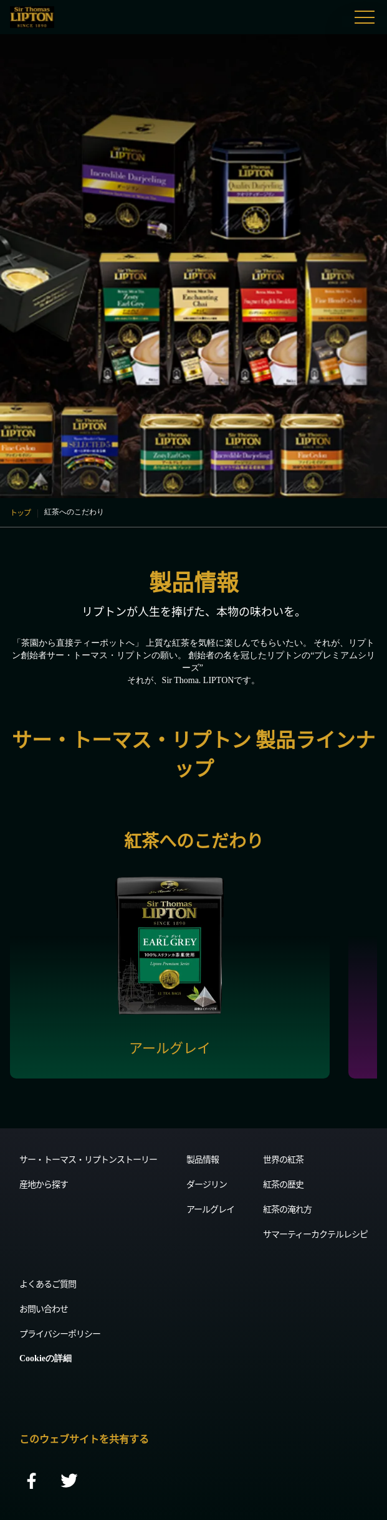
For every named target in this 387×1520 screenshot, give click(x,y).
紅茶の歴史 (283, 1184)
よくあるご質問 (47, 1283)
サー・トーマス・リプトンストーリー (88, 1159)
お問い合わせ (43, 1308)
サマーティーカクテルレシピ (315, 1233)
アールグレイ (210, 1208)
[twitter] (69, 1481)
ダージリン (206, 1184)
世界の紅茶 (283, 1159)
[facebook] (31, 1481)
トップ (20, 512)
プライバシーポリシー (59, 1333)
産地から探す (43, 1184)
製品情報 (202, 1159)
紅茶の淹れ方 (287, 1208)
